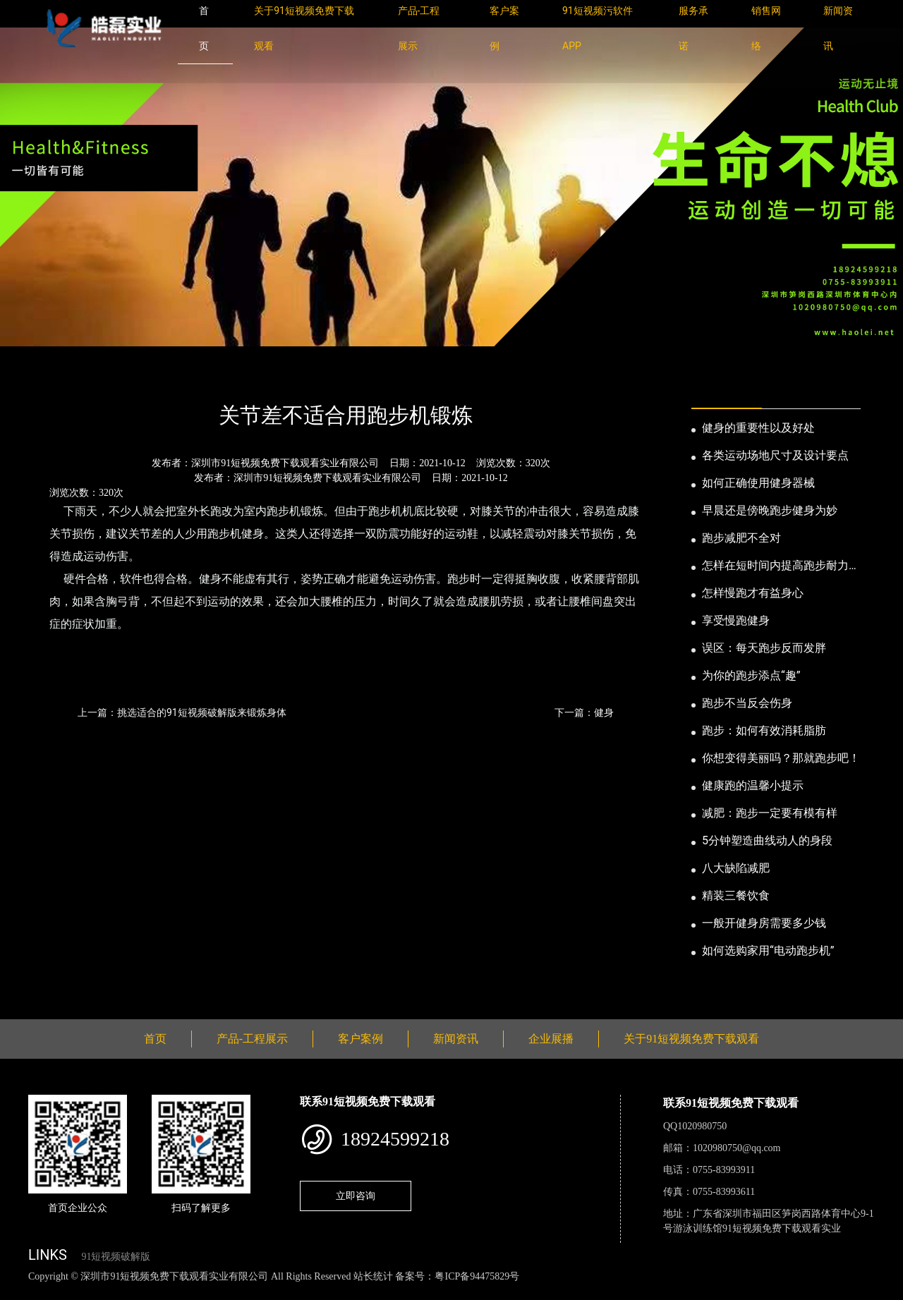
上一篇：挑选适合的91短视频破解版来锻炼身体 (182, 712)
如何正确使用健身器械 (758, 483)
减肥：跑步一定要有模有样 (769, 813)
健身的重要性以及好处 (758, 428)
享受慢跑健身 (736, 620)
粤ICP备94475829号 (477, 1276)
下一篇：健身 (584, 712)
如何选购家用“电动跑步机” (768, 950)
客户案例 (360, 1039)
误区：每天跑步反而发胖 (764, 648)
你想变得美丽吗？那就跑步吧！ (781, 758)
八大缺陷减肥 (736, 868)
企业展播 (551, 1039)
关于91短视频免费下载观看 (691, 1039)
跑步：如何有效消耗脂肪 (764, 730)
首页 (52, 377)
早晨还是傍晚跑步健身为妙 (769, 510)
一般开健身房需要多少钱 (764, 923)
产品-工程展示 (252, 1039)
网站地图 (21, 1292)
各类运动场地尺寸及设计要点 (775, 455)
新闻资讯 (101, 377)
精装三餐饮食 (736, 895)
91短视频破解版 (115, 1256)
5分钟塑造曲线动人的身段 (767, 840)
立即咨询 (355, 1195)
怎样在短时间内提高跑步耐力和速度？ (781, 566)
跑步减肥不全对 (741, 538)
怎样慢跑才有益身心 (753, 593)
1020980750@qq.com (737, 1148)
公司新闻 (159, 377)
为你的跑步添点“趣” (751, 675)
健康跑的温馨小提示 (753, 785)
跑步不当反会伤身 (747, 703)
